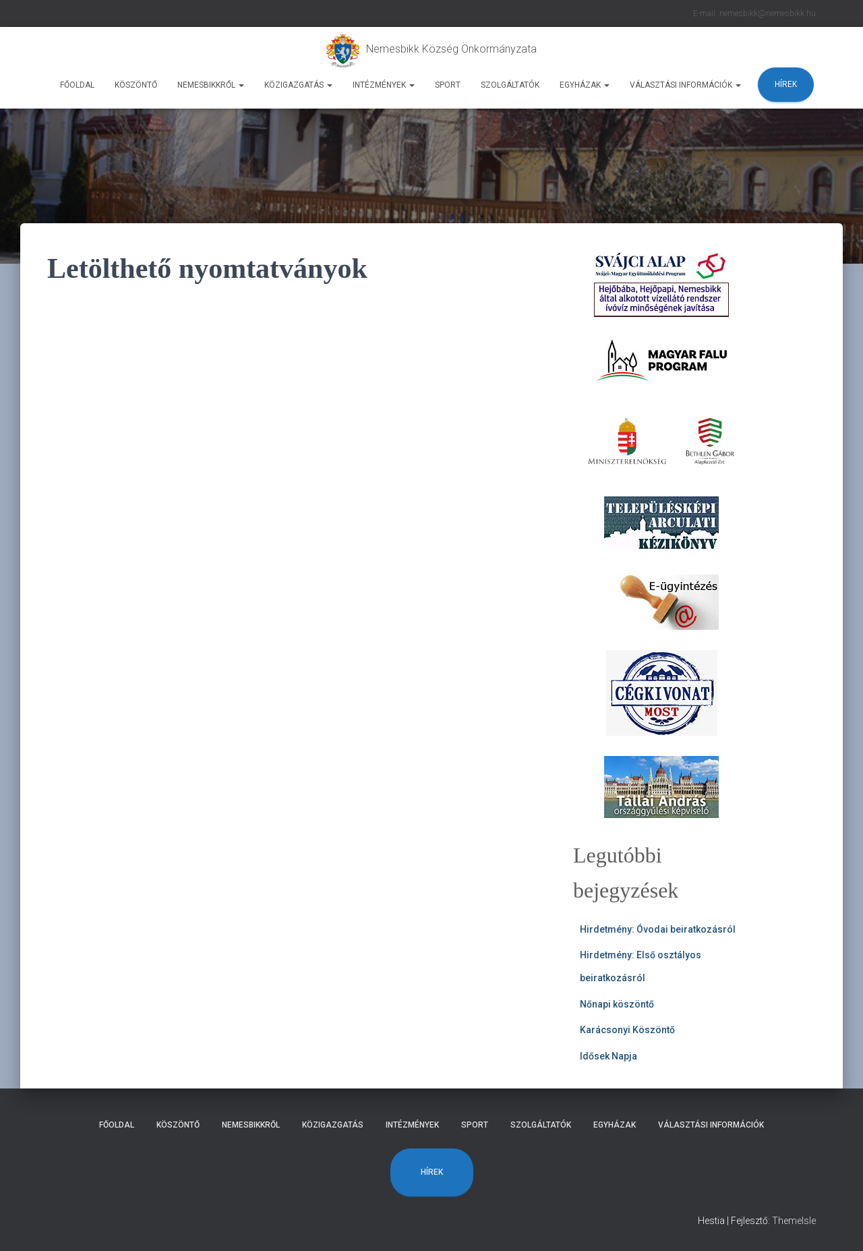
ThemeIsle (794, 1220)
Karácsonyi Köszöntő (627, 1029)
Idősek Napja (608, 1056)
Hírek (786, 84)
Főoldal (77, 85)
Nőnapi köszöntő (617, 1004)
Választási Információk (685, 85)
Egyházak (584, 85)
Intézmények (384, 85)
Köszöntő (136, 85)
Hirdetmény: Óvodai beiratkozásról (658, 929)
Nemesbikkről (210, 85)
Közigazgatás (298, 85)
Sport (447, 85)
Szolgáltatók (510, 85)
